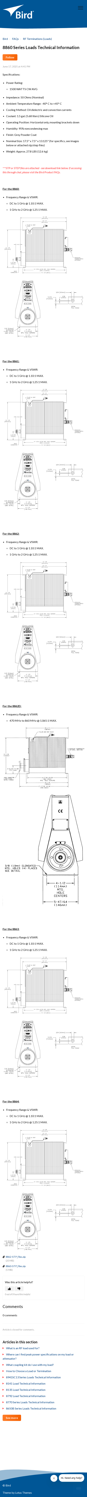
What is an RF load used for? (22, 1348)
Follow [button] (10, 57)
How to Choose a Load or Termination (28, 1371)
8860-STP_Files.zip (16, 1266)
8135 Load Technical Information (25, 1389)
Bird (5, 38)
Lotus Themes (23, 1492)
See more (12, 1417)
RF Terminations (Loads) (37, 38)
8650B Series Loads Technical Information (31, 1408)
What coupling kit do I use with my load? (30, 1364)
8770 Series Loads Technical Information (30, 1402)
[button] (80, 8)
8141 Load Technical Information (25, 1383)
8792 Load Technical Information (25, 1396)
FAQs (15, 38)
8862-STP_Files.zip (16, 1256)
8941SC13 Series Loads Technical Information (33, 1377)
